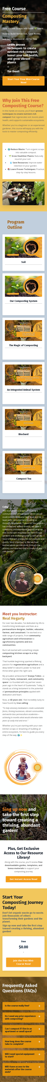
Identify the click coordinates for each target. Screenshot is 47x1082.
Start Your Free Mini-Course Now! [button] (23, 81)
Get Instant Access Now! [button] (23, 879)
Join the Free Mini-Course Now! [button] (23, 962)
